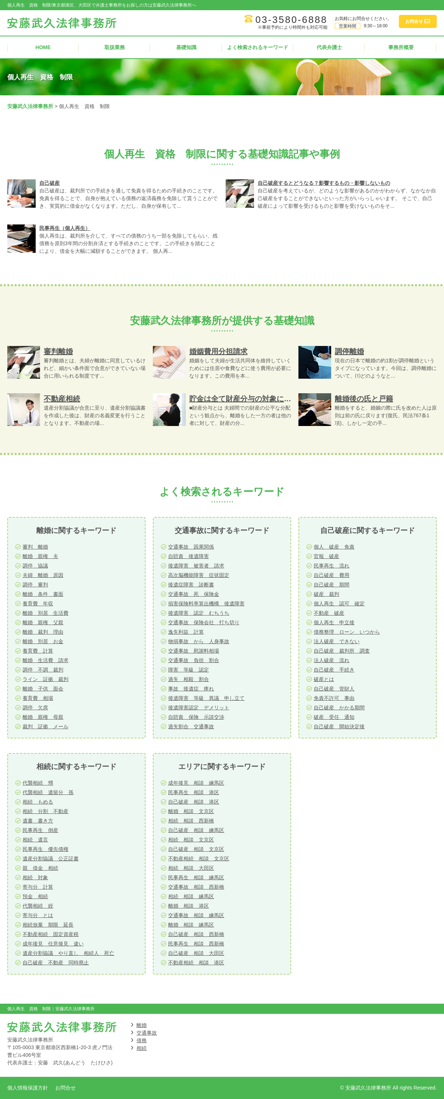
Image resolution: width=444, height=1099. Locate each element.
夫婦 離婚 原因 (43, 575)
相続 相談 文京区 (191, 840)
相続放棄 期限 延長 (48, 925)
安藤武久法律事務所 (30, 106)
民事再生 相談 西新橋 (196, 944)
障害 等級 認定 (188, 670)
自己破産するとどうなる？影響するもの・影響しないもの (324, 183)
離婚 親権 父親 (43, 622)
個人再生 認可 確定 (339, 603)
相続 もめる (38, 802)
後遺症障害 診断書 (191, 585)
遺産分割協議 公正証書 (51, 858)
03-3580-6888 (291, 19)
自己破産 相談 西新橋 (196, 934)
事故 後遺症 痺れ (191, 689)
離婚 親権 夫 (40, 556)
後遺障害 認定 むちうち (198, 613)
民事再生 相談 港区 (193, 792)
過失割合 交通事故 (191, 726)
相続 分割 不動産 (45, 811)
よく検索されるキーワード (257, 47)
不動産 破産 (329, 613)
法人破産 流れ (331, 660)
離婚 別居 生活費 (45, 613)
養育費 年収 (38, 603)
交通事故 (146, 1033)
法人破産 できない (337, 641)
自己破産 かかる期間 (339, 707)
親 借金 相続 (40, 868)
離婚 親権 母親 (43, 717)
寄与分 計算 (38, 887)
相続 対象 (35, 877)
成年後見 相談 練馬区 (196, 783)
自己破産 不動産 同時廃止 (56, 962)
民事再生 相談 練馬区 (196, 877)
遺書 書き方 (38, 821)
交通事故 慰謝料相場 (193, 651)
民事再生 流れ (331, 566)
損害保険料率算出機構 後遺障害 (206, 603)
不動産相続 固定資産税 (51, 934)
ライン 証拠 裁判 (45, 679)
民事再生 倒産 (40, 830)
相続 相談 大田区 (191, 868)
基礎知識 (186, 47)
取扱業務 (114, 47)
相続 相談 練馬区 (191, 896)
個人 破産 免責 (334, 547)
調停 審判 (35, 585)
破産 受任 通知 (334, 717)
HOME (43, 47)
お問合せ (65, 1088)
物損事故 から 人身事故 (198, 641)
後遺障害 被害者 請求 (196, 566)
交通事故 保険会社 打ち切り (203, 622)
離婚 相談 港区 (188, 906)
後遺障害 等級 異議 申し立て (206, 698)
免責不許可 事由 (334, 698)
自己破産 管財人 (334, 689)
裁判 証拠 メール (45, 726)
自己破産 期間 (331, 585)
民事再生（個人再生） (64, 228)
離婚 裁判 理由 (43, 632)
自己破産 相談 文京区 (196, 849)
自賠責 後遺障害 (188, 556)
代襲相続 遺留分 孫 (48, 792)
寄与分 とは (38, 915)
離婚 (141, 1025)
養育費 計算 (38, 651)
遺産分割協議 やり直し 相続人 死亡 (68, 953)
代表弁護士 (329, 47)
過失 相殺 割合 (188, 679)
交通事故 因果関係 (191, 547)
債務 (141, 1040)
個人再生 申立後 (334, 622)
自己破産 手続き (334, 670)
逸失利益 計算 (186, 632)
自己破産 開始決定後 (339, 726)
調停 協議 (35, 566)
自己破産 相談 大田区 (196, 953)
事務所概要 (401, 47)
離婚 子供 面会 (43, 689)
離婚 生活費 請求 (45, 660)
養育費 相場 (38, 698)
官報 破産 (326, 556)
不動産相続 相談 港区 (196, 962)
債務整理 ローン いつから (347, 632)
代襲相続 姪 (38, 906)
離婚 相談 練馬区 (191, 925)
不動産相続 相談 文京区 (198, 858)
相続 (141, 1048)
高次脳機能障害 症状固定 (198, 575)
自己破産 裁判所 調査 (342, 651)
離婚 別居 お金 (43, 641)
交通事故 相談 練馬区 (196, 915)
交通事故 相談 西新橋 (196, 887)
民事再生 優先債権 (45, 849)
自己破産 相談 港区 (193, 802)
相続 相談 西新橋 (191, 821)
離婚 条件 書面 (43, 594)
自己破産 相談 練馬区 (196, 830)
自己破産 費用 (331, 575)
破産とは (324, 679)
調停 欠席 (35, 707)
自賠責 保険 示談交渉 (196, 717)
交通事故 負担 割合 (193, 660)
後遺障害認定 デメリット (198, 707)
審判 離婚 (35, 547)
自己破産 (49, 183)
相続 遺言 (35, 840)
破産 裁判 (326, 594)
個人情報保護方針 (27, 1088)
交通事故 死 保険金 (193, 594)
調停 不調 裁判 (43, 670)
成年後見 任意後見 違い (53, 944)
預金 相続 (35, 896)
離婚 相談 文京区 (191, 811)
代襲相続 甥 (38, 783)
